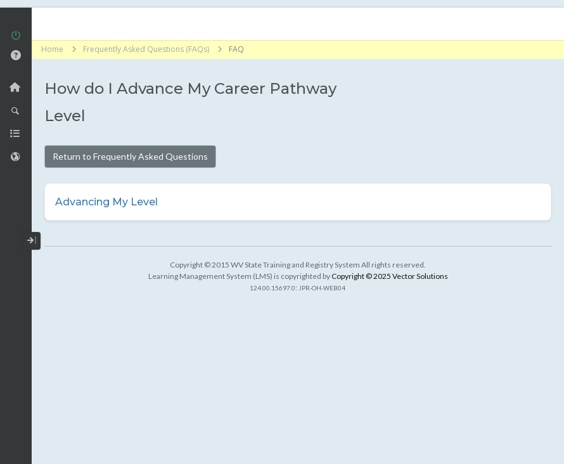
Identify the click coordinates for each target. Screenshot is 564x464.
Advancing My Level (106, 202)
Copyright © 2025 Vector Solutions (389, 276)
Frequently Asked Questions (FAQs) (146, 49)
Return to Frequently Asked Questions (130, 156)
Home (52, 49)
